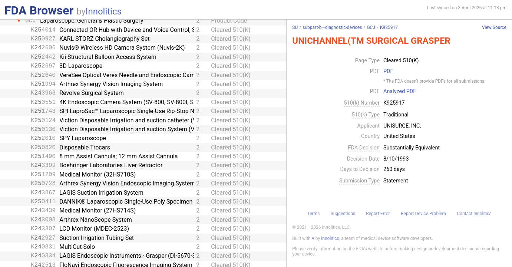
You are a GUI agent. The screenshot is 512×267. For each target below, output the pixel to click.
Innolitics (104, 11)
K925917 (389, 27)
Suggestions (343, 213)
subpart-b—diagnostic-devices (332, 27)
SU (295, 27)
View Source (494, 27)
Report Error (378, 213)
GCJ (371, 27)
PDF (388, 72)
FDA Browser (38, 10)
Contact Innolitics (474, 213)
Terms (313, 213)
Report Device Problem (423, 213)
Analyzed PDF (399, 92)
